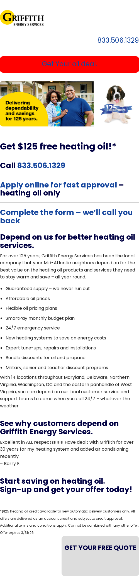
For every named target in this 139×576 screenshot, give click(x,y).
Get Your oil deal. (69, 63)
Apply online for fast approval (58, 185)
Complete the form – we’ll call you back (66, 216)
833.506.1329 (118, 41)
